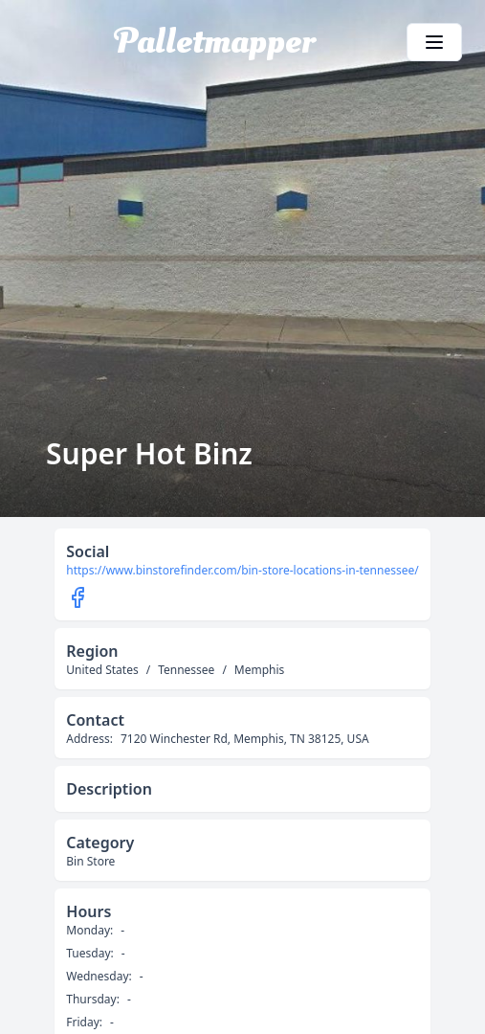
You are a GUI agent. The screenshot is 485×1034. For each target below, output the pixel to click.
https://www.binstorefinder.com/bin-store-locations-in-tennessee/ (242, 570)
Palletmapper (215, 42)
